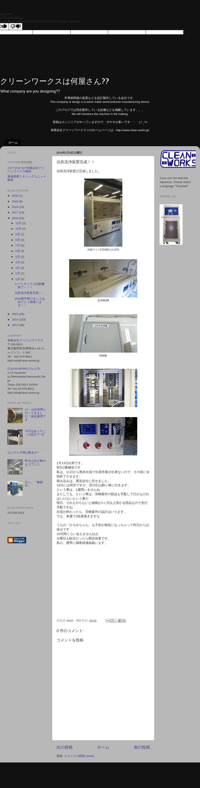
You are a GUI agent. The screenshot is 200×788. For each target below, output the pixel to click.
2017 (15, 212)
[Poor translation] (15, 26)
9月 (18, 234)
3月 (18, 267)
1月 (18, 279)
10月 (18, 228)
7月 (18, 245)
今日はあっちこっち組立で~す (35, 432)
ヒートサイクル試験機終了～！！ (29, 285)
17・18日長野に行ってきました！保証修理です (35, 415)
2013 (15, 325)
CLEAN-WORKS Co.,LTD (23, 368)
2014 (15, 319)
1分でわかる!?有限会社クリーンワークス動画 (25, 169)
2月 (18, 273)
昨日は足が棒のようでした (35, 462)
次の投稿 (64, 747)
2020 (15, 195)
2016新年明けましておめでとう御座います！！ (30, 302)
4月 (18, 262)
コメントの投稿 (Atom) (79, 756)
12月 (18, 223)
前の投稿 (142, 747)
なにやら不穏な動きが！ (23, 452)
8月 (18, 240)
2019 (15, 201)
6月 (18, 251)
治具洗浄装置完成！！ (29, 293)
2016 (15, 218)
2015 (15, 314)
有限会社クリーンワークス (25, 340)
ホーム (13, 142)
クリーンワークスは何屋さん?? (54, 81)
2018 (15, 207)
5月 (18, 256)
